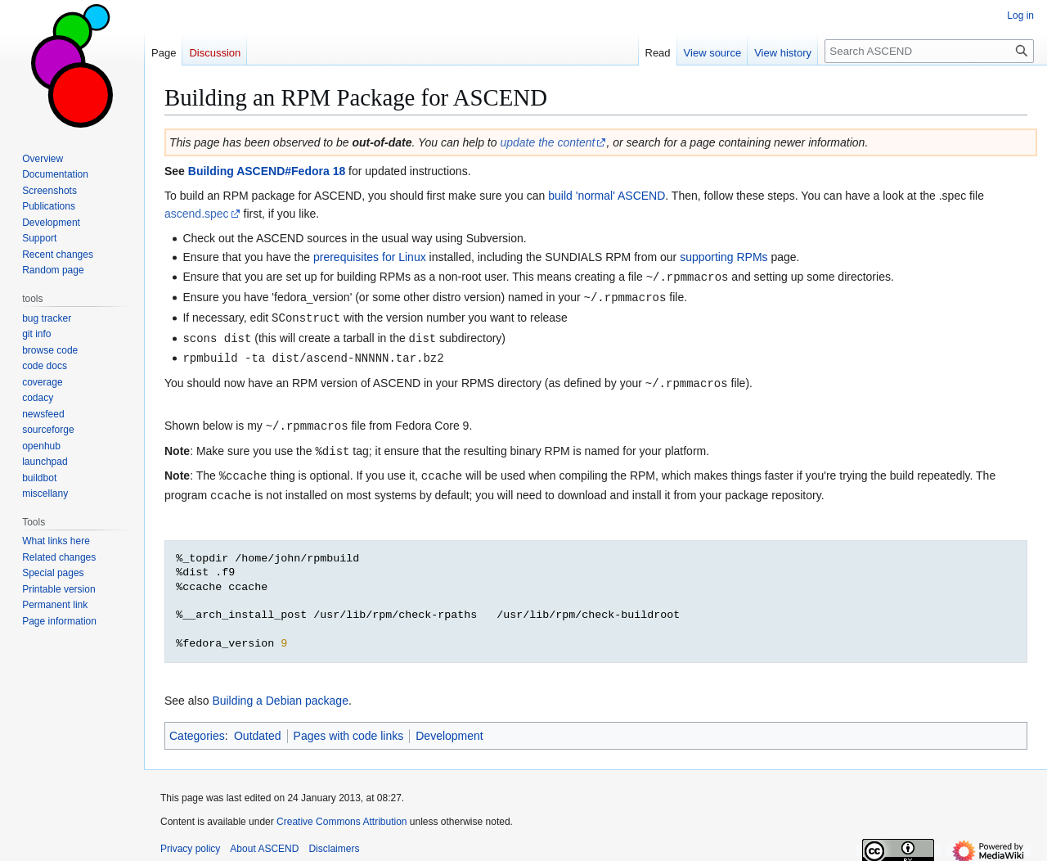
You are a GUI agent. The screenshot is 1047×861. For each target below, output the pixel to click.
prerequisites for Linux (369, 257)
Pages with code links (349, 727)
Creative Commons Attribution (341, 813)
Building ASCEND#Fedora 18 (266, 171)
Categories (197, 727)
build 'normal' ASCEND (606, 195)
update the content (547, 142)
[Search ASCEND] (929, 51)
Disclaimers (333, 840)
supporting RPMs (723, 257)
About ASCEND (264, 840)
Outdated (257, 727)
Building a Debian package (280, 692)
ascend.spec (196, 213)
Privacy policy (190, 840)
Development (449, 727)
